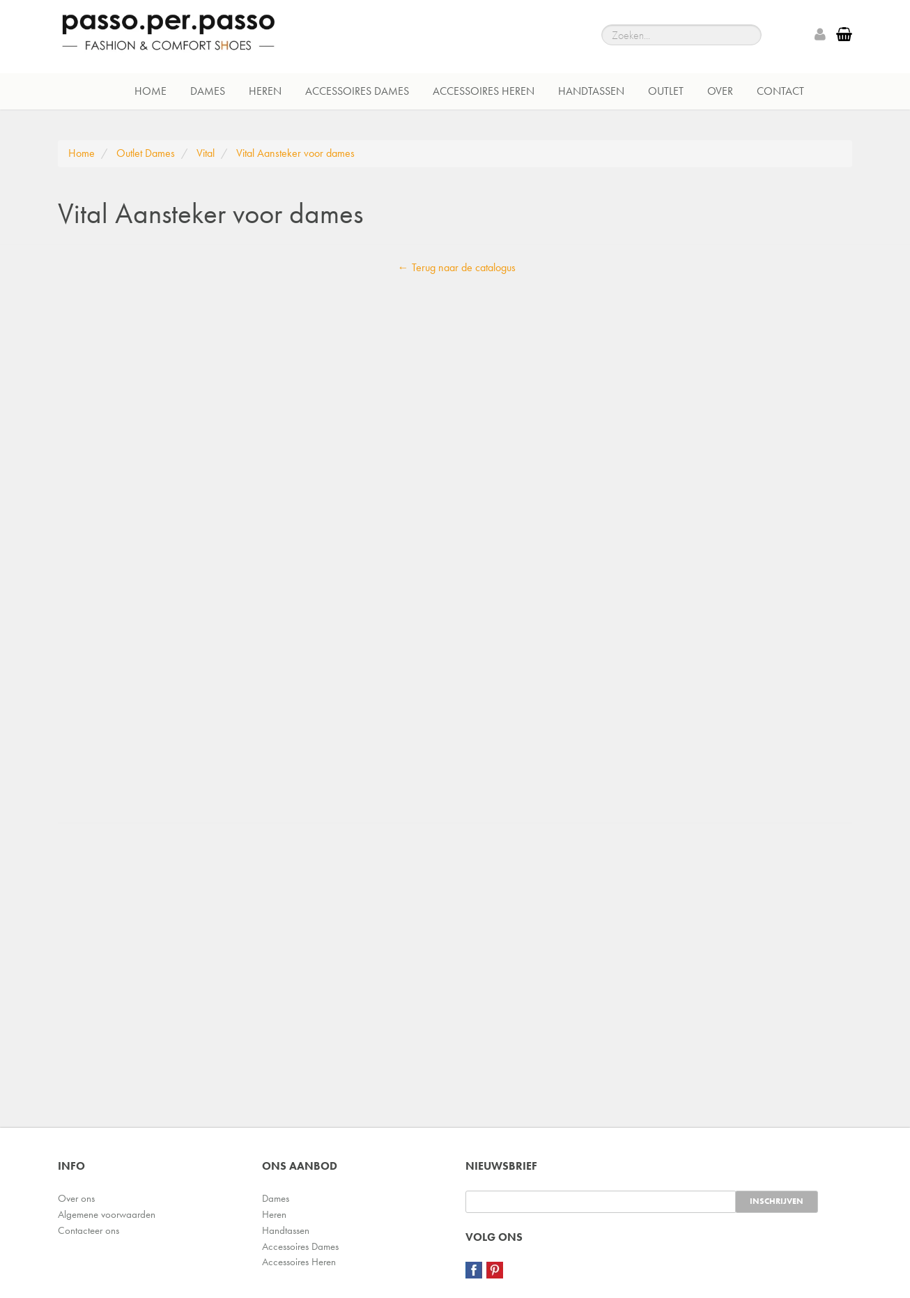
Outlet (666, 91)
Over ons (76, 1198)
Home (150, 91)
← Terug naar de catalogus (457, 267)
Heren (265, 91)
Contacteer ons (88, 1230)
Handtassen (591, 91)
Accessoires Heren (483, 91)
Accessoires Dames (357, 91)
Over (720, 91)
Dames (207, 91)
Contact (780, 91)
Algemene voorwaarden (106, 1214)
